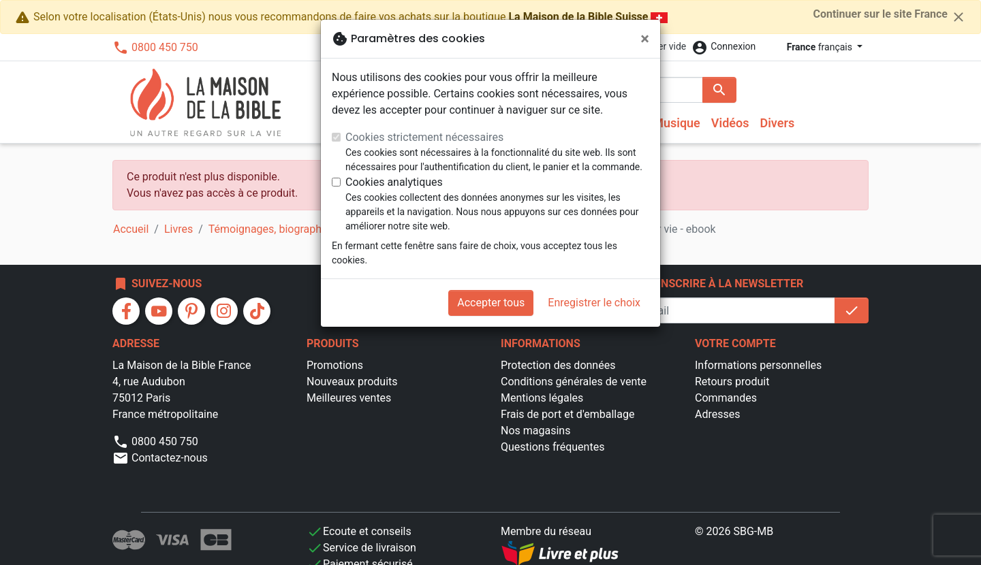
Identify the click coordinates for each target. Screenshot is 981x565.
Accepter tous (491, 302)
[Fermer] (644, 39)
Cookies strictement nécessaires (424, 137)
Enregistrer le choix (594, 302)
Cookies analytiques (394, 182)
